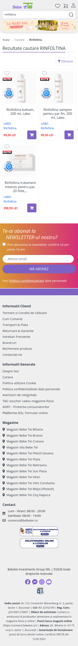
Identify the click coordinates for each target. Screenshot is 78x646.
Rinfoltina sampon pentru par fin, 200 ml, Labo (57, 114)
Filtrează (65, 61)
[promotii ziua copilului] (39, 25)
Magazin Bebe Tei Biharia (22, 429)
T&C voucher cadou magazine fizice (28, 401)
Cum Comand (12, 319)
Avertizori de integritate (19, 395)
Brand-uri (9, 343)
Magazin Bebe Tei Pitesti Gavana (27, 453)
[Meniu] (5, 6)
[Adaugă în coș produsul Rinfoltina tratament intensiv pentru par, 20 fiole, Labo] (31, 208)
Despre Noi (10, 371)
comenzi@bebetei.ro (23, 520)
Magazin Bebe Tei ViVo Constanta (28, 483)
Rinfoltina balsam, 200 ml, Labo (20, 112)
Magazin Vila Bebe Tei (20, 447)
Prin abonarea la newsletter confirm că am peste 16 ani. (38, 246)
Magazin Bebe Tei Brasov (22, 435)
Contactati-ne (12, 354)
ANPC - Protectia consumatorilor (26, 407)
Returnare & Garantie (18, 331)
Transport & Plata (15, 325)
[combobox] (39, 15)
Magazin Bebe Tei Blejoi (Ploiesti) (28, 489)
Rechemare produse (17, 348)
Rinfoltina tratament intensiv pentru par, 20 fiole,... (20, 187)
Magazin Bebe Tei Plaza (21, 459)
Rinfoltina (10, 128)
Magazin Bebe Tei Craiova (23, 441)
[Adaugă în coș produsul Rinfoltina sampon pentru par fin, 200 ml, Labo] (69, 134)
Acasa (6, 40)
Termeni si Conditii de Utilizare (24, 313)
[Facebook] (27, 582)
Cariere (7, 377)
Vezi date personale (34, 281)
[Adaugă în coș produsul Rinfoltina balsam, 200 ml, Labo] (31, 134)
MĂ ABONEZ (39, 269)
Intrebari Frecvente (16, 336)
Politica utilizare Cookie (19, 383)
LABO (7, 123)
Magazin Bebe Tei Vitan (21, 477)
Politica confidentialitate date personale (31, 389)
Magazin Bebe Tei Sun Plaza (24, 471)
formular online (36, 413)
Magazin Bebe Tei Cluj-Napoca (26, 495)
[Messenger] (34, 582)
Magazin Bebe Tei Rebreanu (24, 465)
